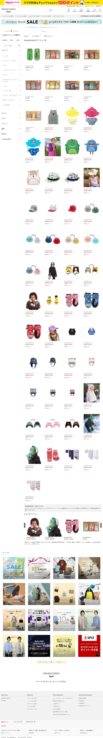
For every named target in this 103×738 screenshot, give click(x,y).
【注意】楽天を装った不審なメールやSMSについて (51, 658)
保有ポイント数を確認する (86, 726)
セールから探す (31, 702)
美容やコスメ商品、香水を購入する (38, 726)
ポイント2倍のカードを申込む (62, 726)
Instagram (81, 699)
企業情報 (3, 733)
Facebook (81, 696)
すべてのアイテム (32, 705)
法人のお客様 (56, 705)
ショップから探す (32, 696)
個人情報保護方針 (11, 733)
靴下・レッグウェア (12, 100)
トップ (26, 27)
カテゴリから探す (32, 699)
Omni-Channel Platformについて (61, 710)
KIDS (18, 40)
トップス (12, 56)
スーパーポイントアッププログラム (62, 694)
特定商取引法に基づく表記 (60, 707)
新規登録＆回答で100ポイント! (74, 6)
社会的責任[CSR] (22, 733)
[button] (34, 524)
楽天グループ (89, 6)
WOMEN (4, 40)
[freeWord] (11, 46)
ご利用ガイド (56, 699)
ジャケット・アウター (12, 61)
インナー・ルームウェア (12, 95)
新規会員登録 (82, 694)
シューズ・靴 (12, 91)
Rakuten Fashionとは (58, 696)
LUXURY (3, 696)
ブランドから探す (32, 694)
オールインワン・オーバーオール (12, 80)
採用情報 (29, 733)
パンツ (12, 65)
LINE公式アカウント (84, 701)
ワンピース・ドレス (12, 70)
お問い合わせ (56, 702)
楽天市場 (98, 6)
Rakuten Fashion (33, 27)
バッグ (12, 86)
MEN (11, 40)
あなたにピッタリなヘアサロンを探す (10, 726)
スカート (12, 75)
